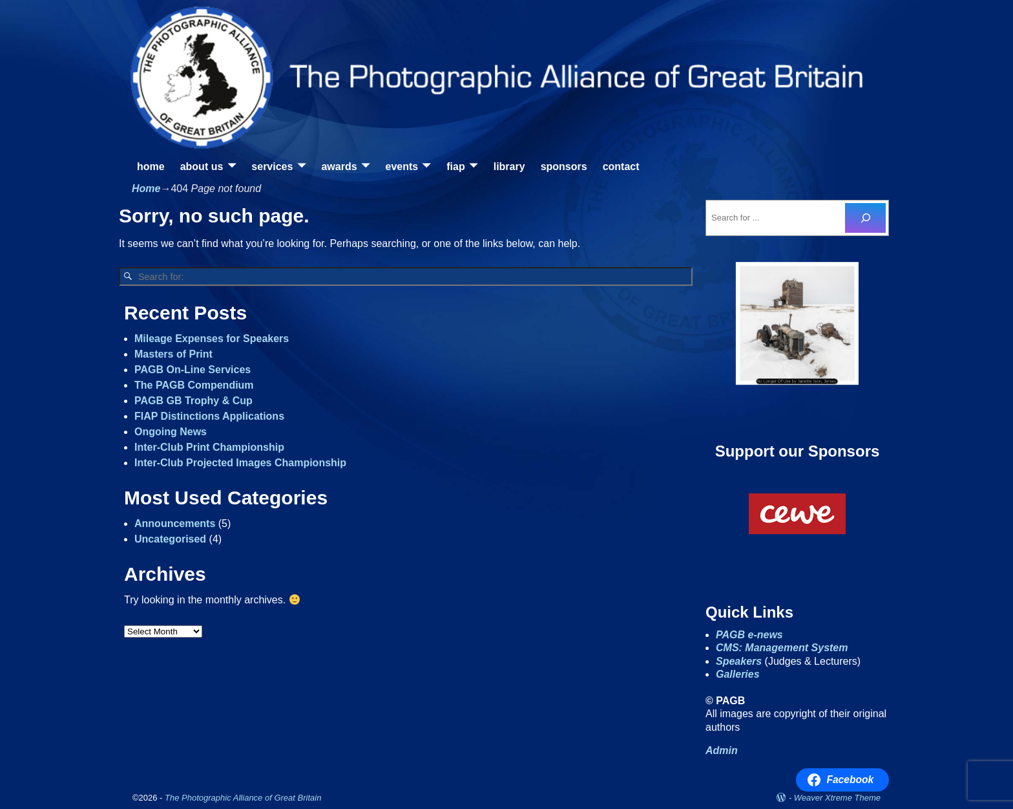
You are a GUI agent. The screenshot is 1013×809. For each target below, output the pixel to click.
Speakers (739, 661)
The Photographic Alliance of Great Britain (243, 798)
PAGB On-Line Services (192, 369)
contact (621, 166)
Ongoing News (170, 431)
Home (146, 188)
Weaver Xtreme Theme (837, 798)
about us (202, 166)
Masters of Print (173, 354)
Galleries (738, 674)
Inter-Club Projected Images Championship (240, 462)
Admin (721, 750)
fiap (455, 166)
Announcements (174, 523)
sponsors (564, 166)
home (151, 166)
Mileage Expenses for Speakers (211, 338)
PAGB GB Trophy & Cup (193, 400)
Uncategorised (170, 539)
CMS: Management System (782, 647)
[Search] (865, 217)
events (402, 166)
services (272, 166)
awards (339, 166)
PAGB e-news (749, 634)
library (509, 166)
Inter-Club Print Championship (209, 447)
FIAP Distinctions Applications (209, 416)
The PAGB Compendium (194, 385)
